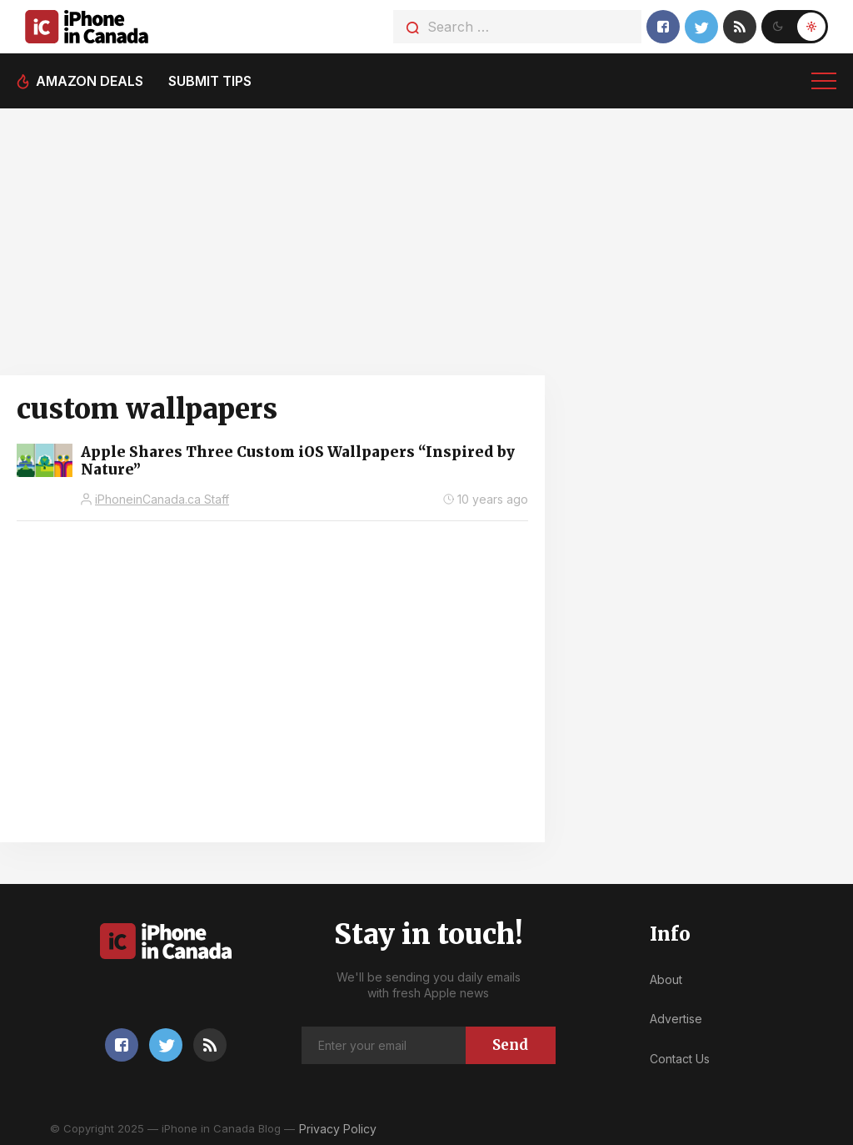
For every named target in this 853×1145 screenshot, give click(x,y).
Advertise (676, 1019)
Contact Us (680, 1059)
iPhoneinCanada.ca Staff (162, 499)
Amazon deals (89, 81)
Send (510, 1045)
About (666, 979)
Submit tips (210, 81)
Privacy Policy (338, 1129)
